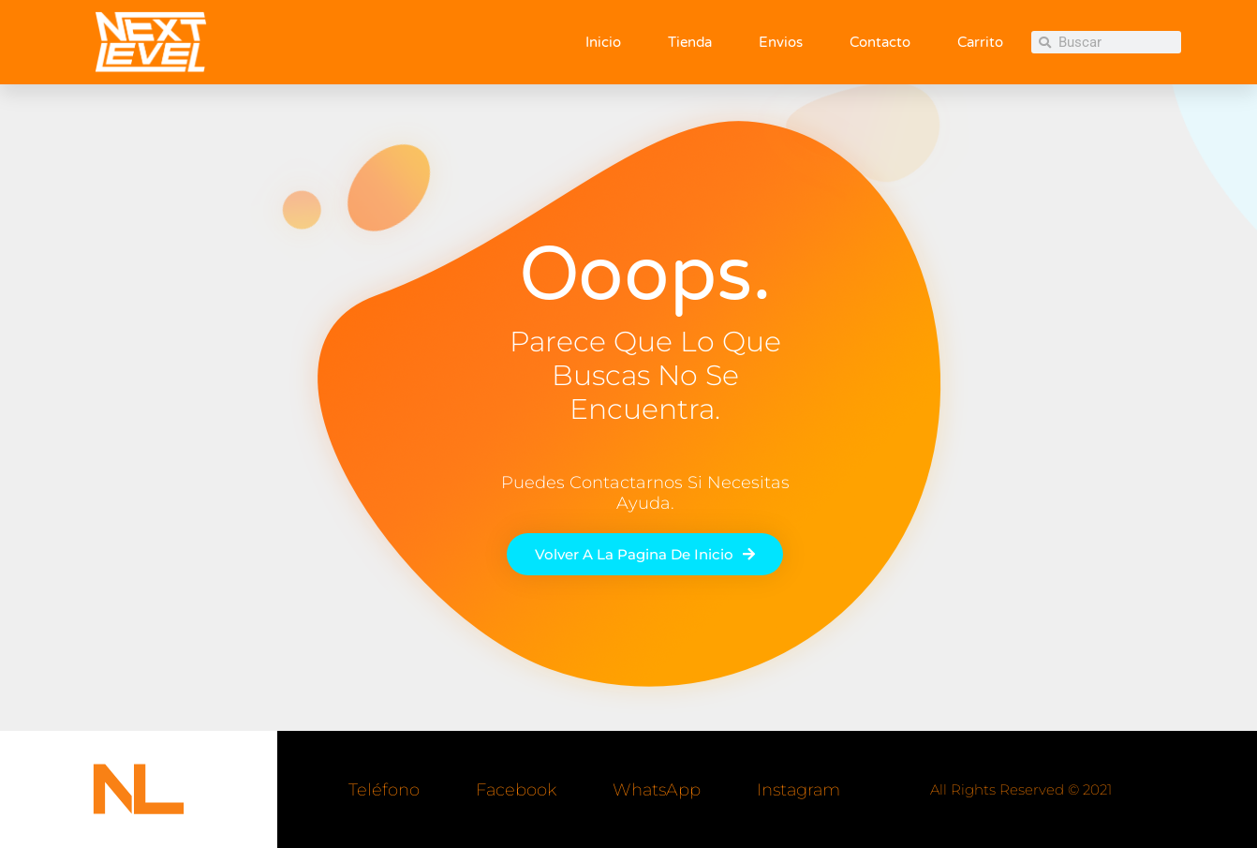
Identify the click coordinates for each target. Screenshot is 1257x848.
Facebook (516, 790)
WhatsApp (657, 790)
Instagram (798, 790)
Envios (781, 42)
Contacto (880, 42)
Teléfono (384, 790)
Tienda (690, 42)
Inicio (603, 42)
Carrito (980, 42)
